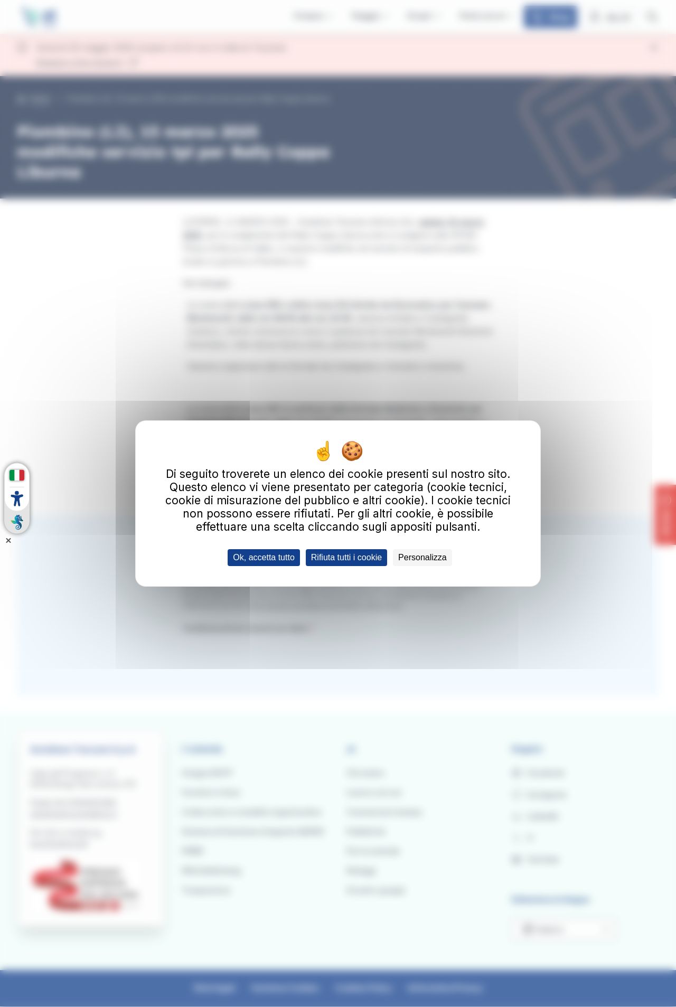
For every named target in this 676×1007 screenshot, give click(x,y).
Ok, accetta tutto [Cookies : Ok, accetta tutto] (264, 557)
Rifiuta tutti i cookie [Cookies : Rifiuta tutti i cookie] (346, 557)
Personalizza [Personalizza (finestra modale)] (422, 557)
